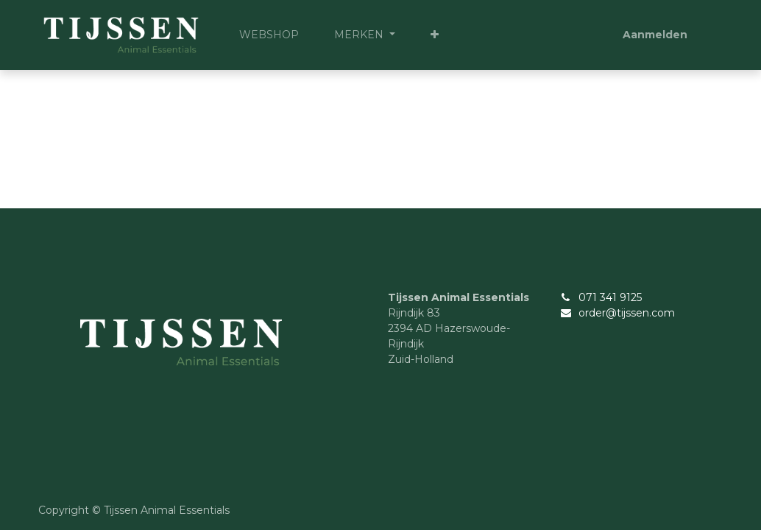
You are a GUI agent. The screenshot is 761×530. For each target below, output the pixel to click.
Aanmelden (655, 34)
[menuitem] (269, 35)
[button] (434, 35)
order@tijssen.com (626, 312)
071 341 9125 (610, 297)
